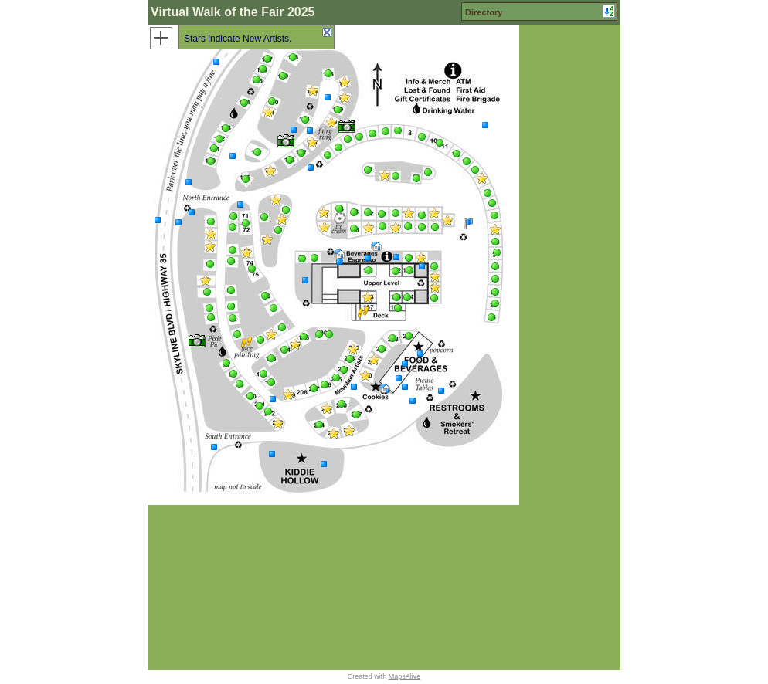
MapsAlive (405, 676)
